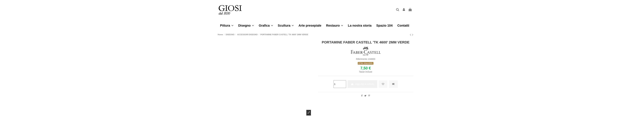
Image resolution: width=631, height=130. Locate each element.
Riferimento (361, 59)
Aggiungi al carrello (362, 84)
